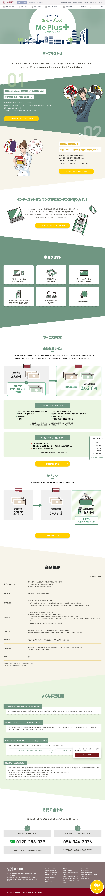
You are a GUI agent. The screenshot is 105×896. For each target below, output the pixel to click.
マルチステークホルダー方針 (70, 876)
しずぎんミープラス (97, 439)
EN (101, 2)
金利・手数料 (36, 6)
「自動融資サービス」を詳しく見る (22, 119)
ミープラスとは (97, 443)
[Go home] (16, 869)
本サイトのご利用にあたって (52, 872)
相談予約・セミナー (51, 6)
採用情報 (75, 2)
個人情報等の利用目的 (50, 870)
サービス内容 (97, 448)
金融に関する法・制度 (50, 875)
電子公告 (47, 879)
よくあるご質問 (97, 453)
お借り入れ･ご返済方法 (97, 457)
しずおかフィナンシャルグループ (90, 2)
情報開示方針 (48, 881)
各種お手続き (81, 6)
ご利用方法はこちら (57, 464)
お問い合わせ (67, 6)
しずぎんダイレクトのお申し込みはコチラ (34, 751)
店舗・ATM (22, 6)
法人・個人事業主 (36, 2)
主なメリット (97, 445)
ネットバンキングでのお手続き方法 (54, 225)
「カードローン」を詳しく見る (78, 171)
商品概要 (99, 451)
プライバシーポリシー (50, 868)
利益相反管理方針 (67, 870)
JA (99, 2)
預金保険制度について (50, 877)
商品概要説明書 (14, 665)
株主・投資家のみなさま (66, 2)
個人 (22, 2)
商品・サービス (8, 6)
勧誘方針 (65, 868)
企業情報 (80, 2)
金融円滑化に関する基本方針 (70, 878)
